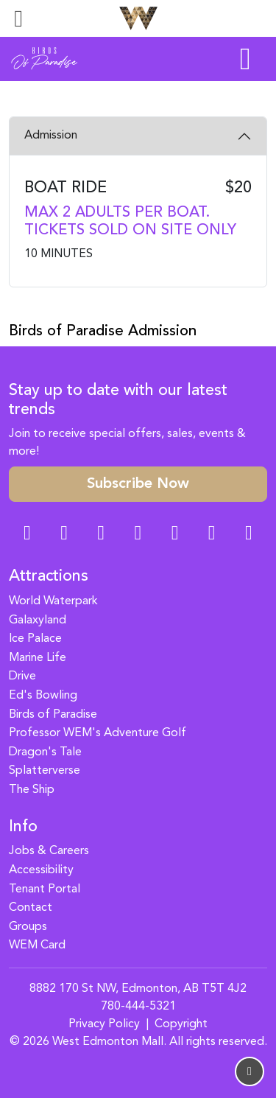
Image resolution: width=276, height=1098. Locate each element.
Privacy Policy (104, 1024)
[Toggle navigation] (18, 18)
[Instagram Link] (64, 535)
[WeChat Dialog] (175, 535)
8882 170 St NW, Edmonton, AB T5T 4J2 (138, 989)
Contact (30, 908)
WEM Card (37, 945)
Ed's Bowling (43, 696)
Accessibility (41, 870)
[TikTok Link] (212, 535)
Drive (22, 676)
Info (23, 827)
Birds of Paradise (53, 715)
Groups (28, 927)
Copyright (181, 1024)
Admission (50, 135)
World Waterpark (53, 601)
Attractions (48, 576)
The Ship (31, 790)
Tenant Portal (44, 889)
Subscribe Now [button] (138, 484)
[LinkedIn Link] (248, 535)
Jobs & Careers (49, 851)
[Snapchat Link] (100, 535)
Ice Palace (35, 639)
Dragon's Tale (45, 752)
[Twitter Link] (137, 535)
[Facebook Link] (27, 535)
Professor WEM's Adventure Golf (97, 733)
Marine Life (37, 658)
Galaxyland (37, 620)
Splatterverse (44, 771)
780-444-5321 (138, 1007)
